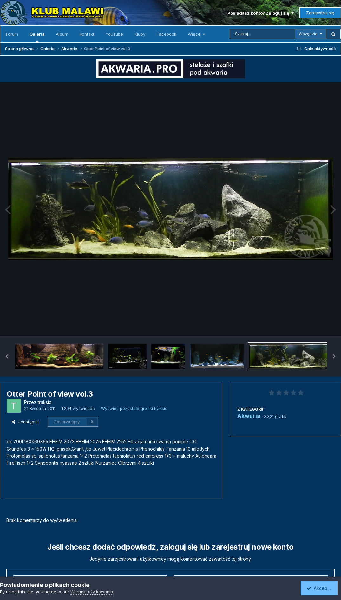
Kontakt (87, 33)
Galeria (37, 36)
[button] (7, 356)
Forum (12, 33)
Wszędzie (308, 33)
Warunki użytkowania (91, 591)
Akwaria (248, 415)
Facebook (166, 33)
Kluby (139, 33)
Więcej (196, 33)
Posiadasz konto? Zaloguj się (260, 13)
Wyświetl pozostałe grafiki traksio (134, 408)
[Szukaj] (262, 34)
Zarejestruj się (320, 12)
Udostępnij (25, 421)
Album (62, 33)
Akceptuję (320, 588)
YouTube (114, 33)
